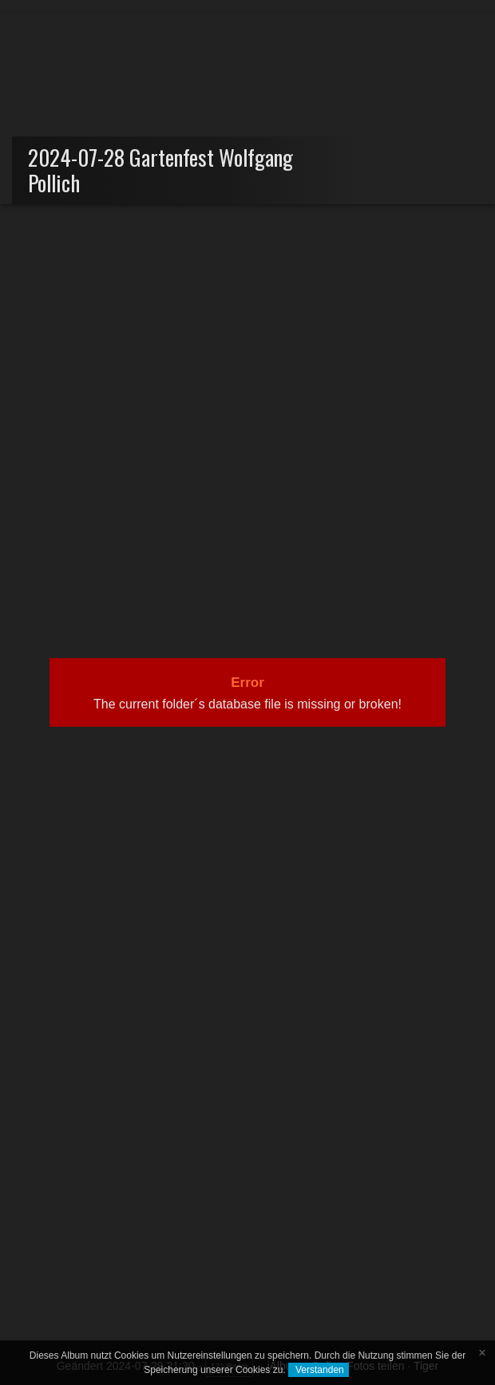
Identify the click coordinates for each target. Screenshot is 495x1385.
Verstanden (318, 1369)
